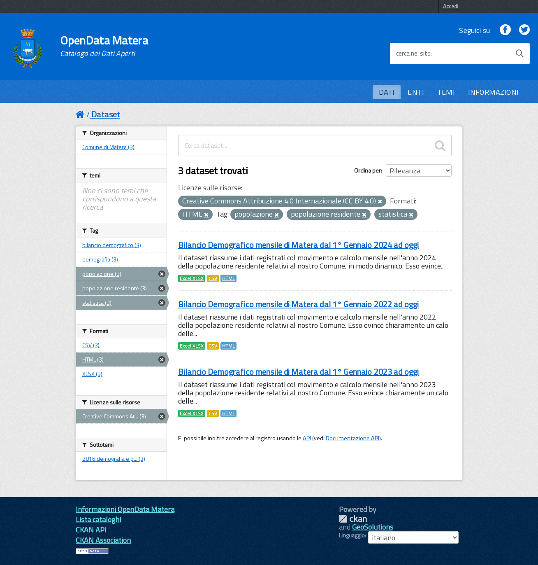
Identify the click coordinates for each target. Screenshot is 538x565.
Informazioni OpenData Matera (125, 509)
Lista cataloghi (98, 519)
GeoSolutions (372, 526)
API (307, 438)
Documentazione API (352, 438)
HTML (228, 278)
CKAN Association (103, 540)
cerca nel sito (413, 53)
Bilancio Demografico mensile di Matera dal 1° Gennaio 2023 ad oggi (298, 371)
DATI (387, 92)
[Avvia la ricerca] (519, 53)
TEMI (446, 92)
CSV (213, 278)
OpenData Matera (104, 46)
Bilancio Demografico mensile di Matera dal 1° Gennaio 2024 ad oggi (298, 244)
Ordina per (367, 170)
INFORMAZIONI (493, 92)
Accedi (450, 6)
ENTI (416, 92)
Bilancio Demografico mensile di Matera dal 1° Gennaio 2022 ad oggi (298, 304)
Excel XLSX (192, 278)
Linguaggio (352, 535)
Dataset (105, 114)
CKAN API (91, 529)
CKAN (353, 518)
